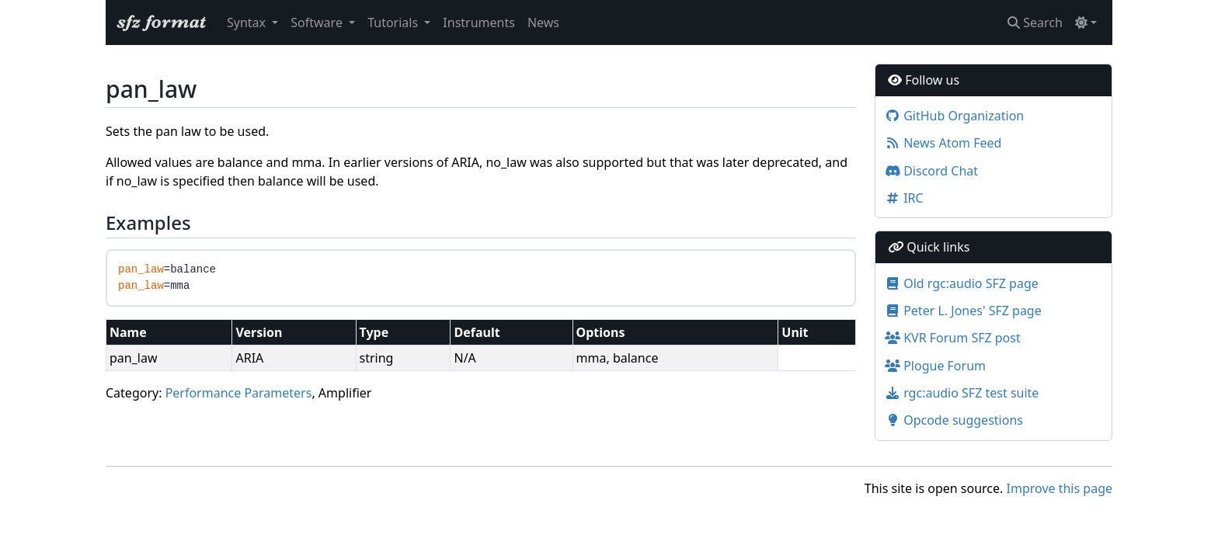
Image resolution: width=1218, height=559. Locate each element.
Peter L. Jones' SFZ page (963, 310)
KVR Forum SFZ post (953, 337)
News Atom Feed (943, 142)
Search (1035, 22)
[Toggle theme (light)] (1086, 22)
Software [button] (318, 22)
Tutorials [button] (394, 22)
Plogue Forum (935, 365)
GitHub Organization (954, 115)
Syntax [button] (248, 22)
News (543, 22)
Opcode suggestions (954, 420)
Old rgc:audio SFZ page (962, 283)
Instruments (479, 22)
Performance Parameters (238, 392)
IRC (904, 198)
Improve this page (1059, 488)
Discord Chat (931, 170)
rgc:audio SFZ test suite (962, 392)
